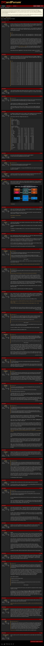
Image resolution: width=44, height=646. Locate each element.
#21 (41, 403)
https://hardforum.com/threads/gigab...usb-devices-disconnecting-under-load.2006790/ (25, 264)
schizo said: (13, 98)
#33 (41, 619)
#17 (41, 332)
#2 (41, 54)
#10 (41, 207)
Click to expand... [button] (26, 259)
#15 (41, 291)
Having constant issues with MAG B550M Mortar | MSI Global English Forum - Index (24, 303)
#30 (41, 561)
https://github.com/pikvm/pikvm (15, 215)
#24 (41, 480)
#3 (41, 88)
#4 (41, 96)
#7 (41, 160)
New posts (2, 7)
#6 (41, 153)
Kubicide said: (13, 314)
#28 (41, 530)
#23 (41, 458)
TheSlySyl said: (13, 162)
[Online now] (1, 180)
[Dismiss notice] (41, 10)
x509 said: (12, 371)
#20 (41, 383)
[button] (11, 6)
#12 (41, 233)
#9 (41, 179)
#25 (41, 488)
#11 (41, 220)
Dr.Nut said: (13, 251)
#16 (41, 312)
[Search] (42, 6)
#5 (41, 111)
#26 (41, 505)
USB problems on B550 (23, 46)
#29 (41, 553)
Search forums (7, 7)
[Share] (40, 22)
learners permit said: (14, 621)
